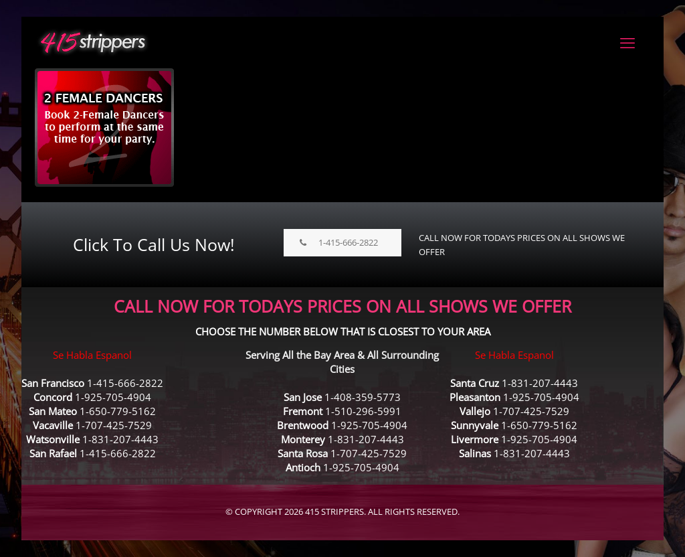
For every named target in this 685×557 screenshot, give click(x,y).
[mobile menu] (627, 42)
